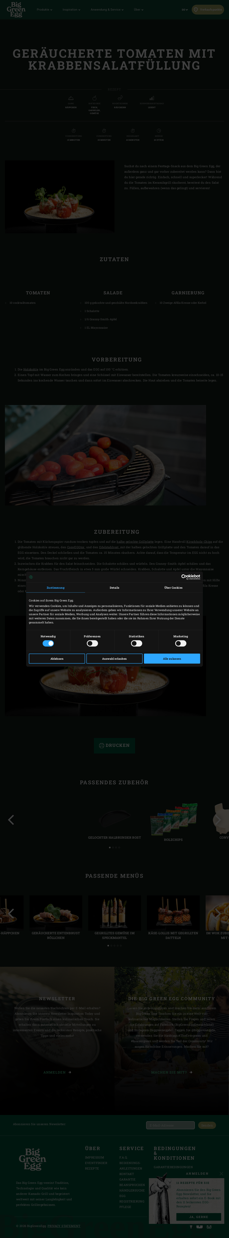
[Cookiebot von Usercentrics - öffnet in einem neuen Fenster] (183, 577)
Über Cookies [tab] (173, 587)
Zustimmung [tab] (55, 587)
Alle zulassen (172, 659)
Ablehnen (56, 659)
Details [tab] (114, 587)
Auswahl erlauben (114, 659)
